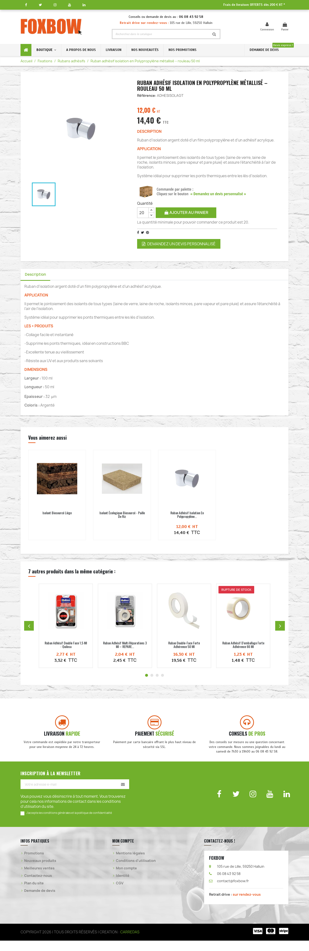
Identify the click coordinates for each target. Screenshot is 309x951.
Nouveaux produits (40, 871)
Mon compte (126, 878)
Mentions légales (130, 863)
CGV (119, 893)
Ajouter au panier (186, 212)
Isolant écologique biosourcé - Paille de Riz (122, 516)
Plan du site (34, 893)
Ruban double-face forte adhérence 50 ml (184, 646)
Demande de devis (39, 901)
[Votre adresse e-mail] (74, 794)
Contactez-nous (38, 886)
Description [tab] (37, 275)
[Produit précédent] (29, 627)
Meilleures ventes (39, 878)
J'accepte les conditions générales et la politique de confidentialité (69, 823)
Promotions (34, 863)
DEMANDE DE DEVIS (264, 50)
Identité (122, 886)
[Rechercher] (160, 34)
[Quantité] (143, 212)
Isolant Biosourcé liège (57, 514)
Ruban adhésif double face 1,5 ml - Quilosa (66, 646)
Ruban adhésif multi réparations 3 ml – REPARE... (125, 646)
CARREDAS (130, 942)
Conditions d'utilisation (136, 871)
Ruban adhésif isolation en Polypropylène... (187, 516)
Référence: (146, 95)
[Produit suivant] (280, 627)
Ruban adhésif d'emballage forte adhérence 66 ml (243, 646)
